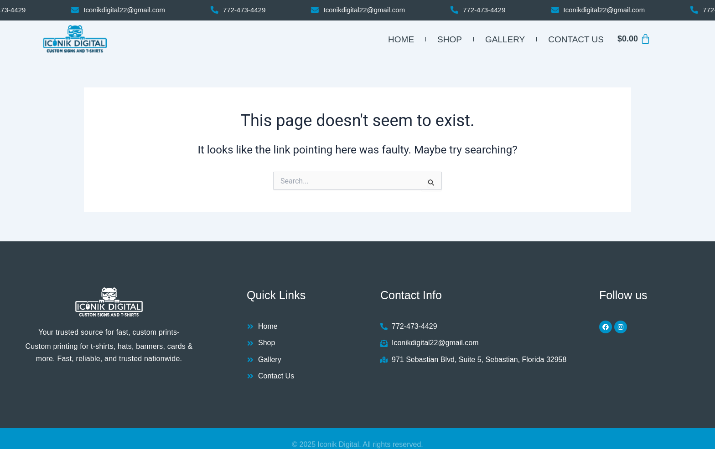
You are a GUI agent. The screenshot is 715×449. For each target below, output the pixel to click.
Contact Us (576, 39)
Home (401, 39)
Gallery (505, 39)
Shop (449, 39)
